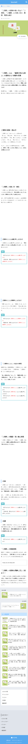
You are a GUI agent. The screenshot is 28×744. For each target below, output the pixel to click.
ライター (4, 697)
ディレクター (5, 694)
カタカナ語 (5, 691)
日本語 (4, 700)
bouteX (14, 2)
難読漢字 (4, 703)
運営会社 (8, 740)
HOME (14, 738)
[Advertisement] (14, 54)
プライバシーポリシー (17, 740)
